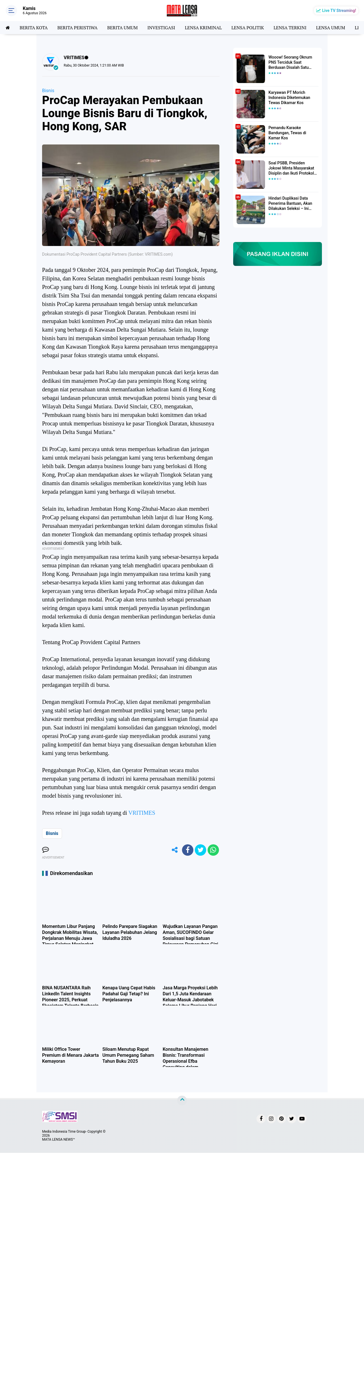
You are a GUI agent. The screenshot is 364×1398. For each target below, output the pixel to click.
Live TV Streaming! (339, 10)
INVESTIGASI (161, 27)
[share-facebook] (187, 850)
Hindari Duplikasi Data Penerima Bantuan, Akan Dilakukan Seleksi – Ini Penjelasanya (290, 203)
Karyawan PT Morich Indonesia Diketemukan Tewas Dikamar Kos (289, 97)
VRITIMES (141, 813)
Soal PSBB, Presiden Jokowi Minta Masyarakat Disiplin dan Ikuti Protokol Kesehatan (291, 168)
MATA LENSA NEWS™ (58, 1139)
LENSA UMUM (330, 27)
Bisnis (48, 90)
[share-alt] (175, 850)
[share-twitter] (200, 850)
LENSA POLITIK (247, 27)
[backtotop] (182, 1100)
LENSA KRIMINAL (203, 27)
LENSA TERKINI (290, 27)
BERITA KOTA (34, 27)
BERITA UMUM (122, 27)
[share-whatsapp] (213, 850)
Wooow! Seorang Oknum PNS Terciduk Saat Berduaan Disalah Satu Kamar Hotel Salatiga (290, 62)
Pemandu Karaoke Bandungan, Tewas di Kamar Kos (287, 132)
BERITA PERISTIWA (77, 27)
